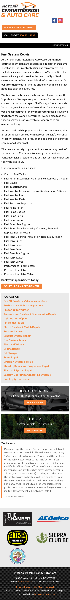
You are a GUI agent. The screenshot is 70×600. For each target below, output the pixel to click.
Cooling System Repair (17, 379)
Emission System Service (18, 361)
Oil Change (10, 353)
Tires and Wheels (14, 344)
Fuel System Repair (15, 340)
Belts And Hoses (13, 331)
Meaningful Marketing (44, 594)
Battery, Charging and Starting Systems (27, 374)
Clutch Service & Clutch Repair (22, 327)
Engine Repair (12, 348)
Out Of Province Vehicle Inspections (25, 301)
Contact (50, 587)
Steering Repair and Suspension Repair (27, 366)
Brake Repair (11, 357)
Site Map (38, 587)
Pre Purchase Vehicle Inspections (24, 305)
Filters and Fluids (14, 322)
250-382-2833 (24, 581)
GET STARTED (35, 430)
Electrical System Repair (18, 370)
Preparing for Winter (16, 309)
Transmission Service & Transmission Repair (30, 314)
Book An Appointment (19, 27)
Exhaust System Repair (17, 335)
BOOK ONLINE (35, 402)
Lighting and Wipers (16, 318)
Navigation (60, 45)
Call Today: (19, 35)
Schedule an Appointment (21, 286)
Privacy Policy (23, 587)
